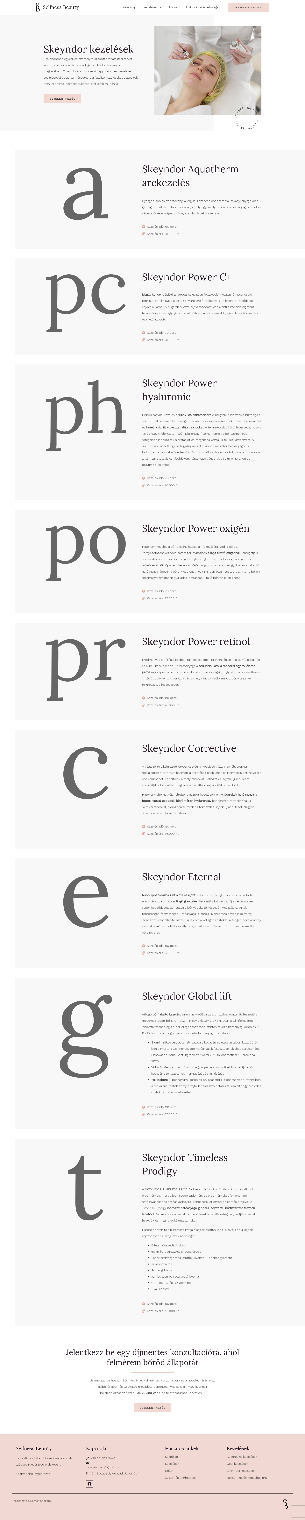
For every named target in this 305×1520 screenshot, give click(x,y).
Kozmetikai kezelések (242, 1457)
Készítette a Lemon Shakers (32, 1500)
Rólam (169, 1471)
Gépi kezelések (237, 1464)
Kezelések (172, 1464)
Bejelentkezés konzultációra (247, 1478)
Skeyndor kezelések (241, 1471)
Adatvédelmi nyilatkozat (33, 1474)
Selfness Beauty (61, 7)
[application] (162, 7)
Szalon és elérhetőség (180, 1478)
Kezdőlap (171, 1457)
